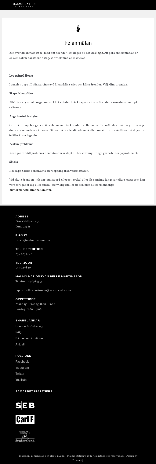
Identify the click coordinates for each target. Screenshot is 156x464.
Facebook (22, 361)
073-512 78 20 (23, 267)
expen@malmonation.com (33, 240)
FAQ (19, 332)
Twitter (20, 373)
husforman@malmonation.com (30, 190)
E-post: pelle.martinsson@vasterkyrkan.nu (43, 290)
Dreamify (78, 460)
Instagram (22, 367)
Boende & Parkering (29, 326)
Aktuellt (20, 344)
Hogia (99, 52)
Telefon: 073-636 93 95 (29, 281)
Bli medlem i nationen (30, 338)
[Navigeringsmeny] (139, 5)
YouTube (21, 379)
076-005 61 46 (24, 254)
